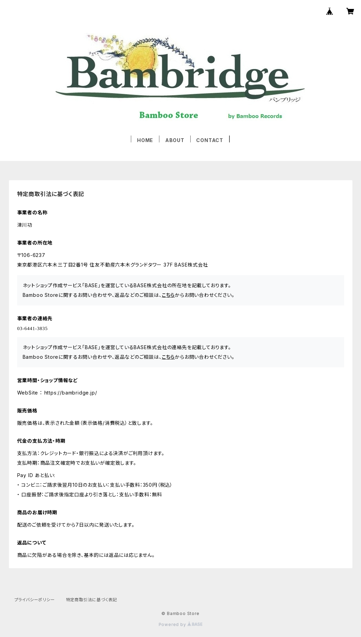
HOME (145, 140)
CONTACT (209, 140)
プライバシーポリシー (34, 599)
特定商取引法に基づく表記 (91, 599)
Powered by (181, 624)
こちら (168, 295)
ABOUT (174, 140)
